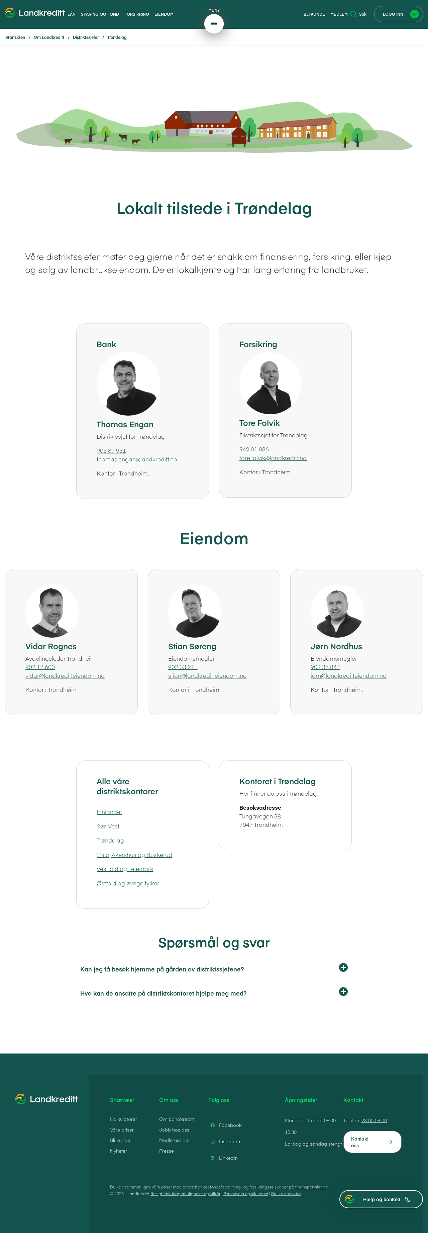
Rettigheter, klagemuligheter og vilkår (185, 1193)
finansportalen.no (311, 1186)
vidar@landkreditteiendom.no (65, 675)
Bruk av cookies (286, 1193)
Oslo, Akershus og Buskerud (134, 855)
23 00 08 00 (374, 1120)
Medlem (339, 14)
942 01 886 (254, 449)
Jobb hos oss (174, 1129)
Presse (166, 1150)
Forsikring (136, 14)
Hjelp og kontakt (387, 1199)
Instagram (225, 1142)
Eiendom (164, 14)
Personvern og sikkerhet (245, 1193)
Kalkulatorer (123, 1118)
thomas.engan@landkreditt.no (137, 459)
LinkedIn (223, 1158)
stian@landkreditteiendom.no (207, 675)
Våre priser (122, 1129)
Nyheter (118, 1150)
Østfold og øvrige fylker (128, 883)
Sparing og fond (100, 14)
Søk (358, 14)
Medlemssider (174, 1140)
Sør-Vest (108, 826)
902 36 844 (325, 667)
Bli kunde (314, 14)
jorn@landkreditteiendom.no (349, 675)
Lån (72, 14)
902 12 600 (40, 667)
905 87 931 (111, 450)
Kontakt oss (359, 1142)
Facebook (225, 1125)
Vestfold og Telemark (125, 869)
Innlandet (109, 812)
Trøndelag (110, 840)
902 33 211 (183, 667)
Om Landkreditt (176, 1118)
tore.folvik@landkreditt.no (273, 458)
